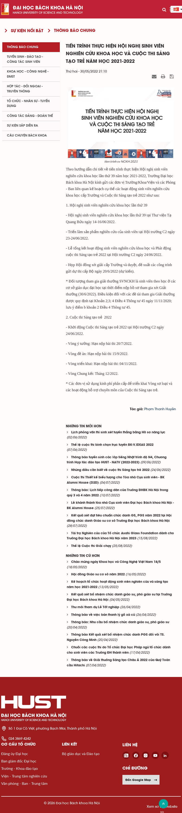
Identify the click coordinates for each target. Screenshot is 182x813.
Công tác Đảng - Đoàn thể (30, 116)
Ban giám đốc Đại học (18, 761)
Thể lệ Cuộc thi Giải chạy (91, 546)
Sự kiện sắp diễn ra (22, 125)
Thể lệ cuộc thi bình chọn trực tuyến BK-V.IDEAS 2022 (112, 444)
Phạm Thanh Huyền (160, 409)
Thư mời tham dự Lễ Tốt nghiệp (95, 607)
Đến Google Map (141, 780)
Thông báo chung (22, 47)
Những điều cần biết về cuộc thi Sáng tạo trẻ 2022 (110, 470)
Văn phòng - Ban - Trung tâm (24, 783)
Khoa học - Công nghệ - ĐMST (27, 74)
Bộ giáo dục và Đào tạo (80, 753)
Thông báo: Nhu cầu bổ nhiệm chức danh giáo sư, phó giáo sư (120, 622)
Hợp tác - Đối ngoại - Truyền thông (25, 89)
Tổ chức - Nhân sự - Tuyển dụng (28, 104)
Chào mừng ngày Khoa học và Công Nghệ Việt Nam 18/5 (116, 562)
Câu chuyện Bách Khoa (27, 135)
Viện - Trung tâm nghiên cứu (24, 776)
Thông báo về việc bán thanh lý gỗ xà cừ (103, 614)
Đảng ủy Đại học (14, 753)
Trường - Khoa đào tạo (19, 768)
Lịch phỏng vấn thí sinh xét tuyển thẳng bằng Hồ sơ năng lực (118, 432)
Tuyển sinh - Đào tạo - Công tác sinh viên (25, 59)
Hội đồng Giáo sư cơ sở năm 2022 (98, 574)
